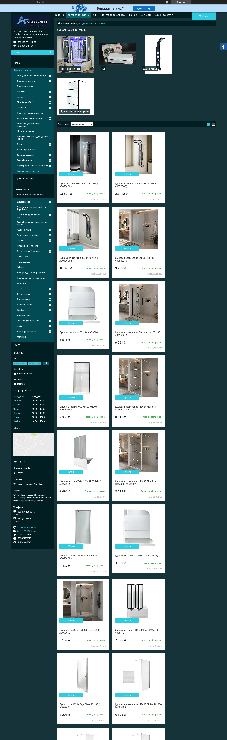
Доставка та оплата (113, 15)
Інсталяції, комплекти (27, 246)
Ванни (19, 144)
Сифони (20, 267)
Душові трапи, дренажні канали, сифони (32, 223)
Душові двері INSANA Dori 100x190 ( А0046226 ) (78, 291)
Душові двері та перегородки (196, 69)
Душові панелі (149, 69)
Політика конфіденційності (138, 737)
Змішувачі (21, 107)
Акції (95, 15)
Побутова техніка (25, 86)
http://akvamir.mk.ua (26, 527)
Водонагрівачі (23, 294)
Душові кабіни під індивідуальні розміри (32, 137)
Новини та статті (163, 15)
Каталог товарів (77, 15)
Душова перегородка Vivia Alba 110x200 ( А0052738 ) (81, 674)
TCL (102, 69)
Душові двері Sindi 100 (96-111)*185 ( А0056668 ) (79, 440)
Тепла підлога (23, 262)
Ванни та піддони (25, 155)
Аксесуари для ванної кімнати (31, 75)
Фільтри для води (25, 131)
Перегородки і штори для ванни (32, 165)
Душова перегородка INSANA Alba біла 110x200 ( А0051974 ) (80, 366)
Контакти (145, 15)
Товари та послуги (71, 23)
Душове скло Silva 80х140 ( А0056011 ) (134, 215)
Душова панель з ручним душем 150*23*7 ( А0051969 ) (190, 589)
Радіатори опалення (26, 331)
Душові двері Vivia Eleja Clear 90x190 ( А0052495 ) (188, 440)
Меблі (19, 288)
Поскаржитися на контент (113, 737)
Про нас (132, 15)
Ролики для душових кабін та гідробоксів (31, 208)
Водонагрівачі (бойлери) (28, 251)
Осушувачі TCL (23, 315)
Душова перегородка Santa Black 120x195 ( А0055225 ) (190, 217)
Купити (71, 131)
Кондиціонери (23, 299)
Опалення (21, 336)
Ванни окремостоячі (26, 149)
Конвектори (22, 256)
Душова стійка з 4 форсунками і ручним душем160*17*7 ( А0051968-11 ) (135, 589)
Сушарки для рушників (28, 320)
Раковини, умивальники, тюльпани (28, 124)
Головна (59, 15)
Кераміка (21, 240)
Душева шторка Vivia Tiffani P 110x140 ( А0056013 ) (189, 291)
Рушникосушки (24, 229)
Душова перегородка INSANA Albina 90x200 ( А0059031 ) (78, 514)
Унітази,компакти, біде (27, 235)
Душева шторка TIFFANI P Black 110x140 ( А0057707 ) (136, 440)
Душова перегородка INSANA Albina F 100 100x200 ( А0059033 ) (190, 514)
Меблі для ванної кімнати (29, 118)
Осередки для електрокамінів (31, 272)
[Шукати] (51, 52)
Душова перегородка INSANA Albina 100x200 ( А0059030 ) (133, 514)
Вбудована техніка (26, 81)
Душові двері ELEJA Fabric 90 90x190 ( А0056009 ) (134, 366)
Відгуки (17, 344)
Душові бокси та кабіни (28, 171)
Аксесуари (21, 283)
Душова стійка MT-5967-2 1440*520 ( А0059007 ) (134, 142)
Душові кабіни (23, 201)
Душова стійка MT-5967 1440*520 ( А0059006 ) (78, 142)
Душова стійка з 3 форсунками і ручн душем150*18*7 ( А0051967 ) (79, 589)
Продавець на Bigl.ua (113, 734)
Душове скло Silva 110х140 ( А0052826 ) (189, 364)
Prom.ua (128, 731)
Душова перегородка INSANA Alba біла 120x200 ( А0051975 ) (134, 291)
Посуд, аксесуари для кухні (30, 113)
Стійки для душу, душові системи (29, 215)
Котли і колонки (24, 304)
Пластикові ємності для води (31, 278)
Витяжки (21, 91)
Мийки (20, 97)
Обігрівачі (21, 310)
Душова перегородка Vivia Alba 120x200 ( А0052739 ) (136, 674)
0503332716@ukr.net (26, 531)
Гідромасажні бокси (70, 69)
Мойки (20, 326)
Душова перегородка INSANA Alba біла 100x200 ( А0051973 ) (188, 674)
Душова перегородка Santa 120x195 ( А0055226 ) (79, 217)
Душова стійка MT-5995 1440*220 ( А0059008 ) (187, 142)
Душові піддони (24, 160)
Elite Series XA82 (25, 102)
